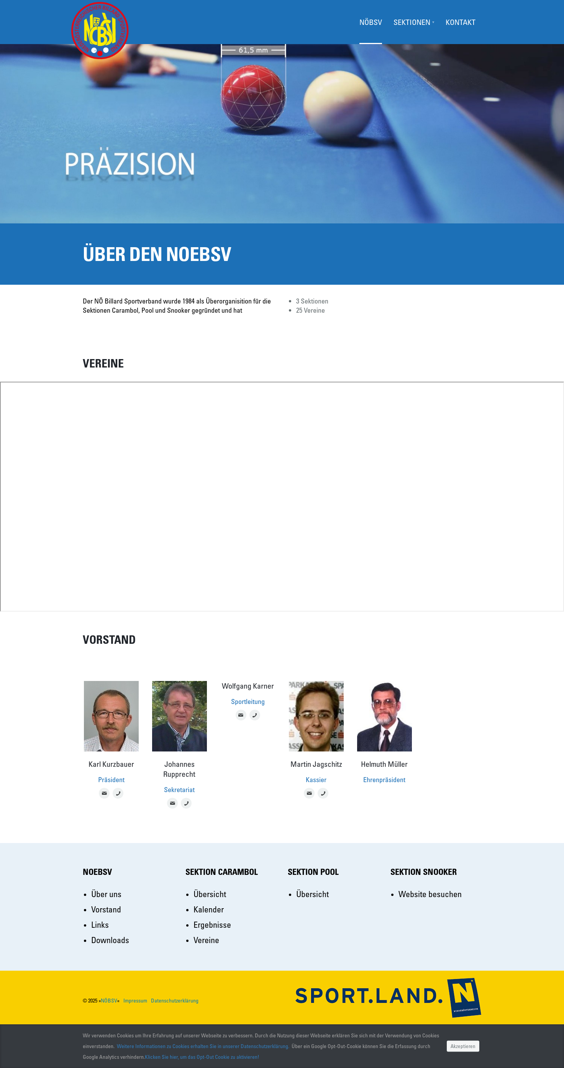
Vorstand (106, 909)
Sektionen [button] (411, 22)
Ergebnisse (212, 924)
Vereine (206, 940)
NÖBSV (109, 1000)
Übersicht (209, 894)
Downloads (110, 940)
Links (100, 924)
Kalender (208, 909)
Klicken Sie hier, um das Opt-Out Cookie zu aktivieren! (202, 1056)
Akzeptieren (463, 1046)
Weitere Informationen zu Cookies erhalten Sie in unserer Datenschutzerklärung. (203, 1046)
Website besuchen (430, 894)
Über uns (106, 894)
